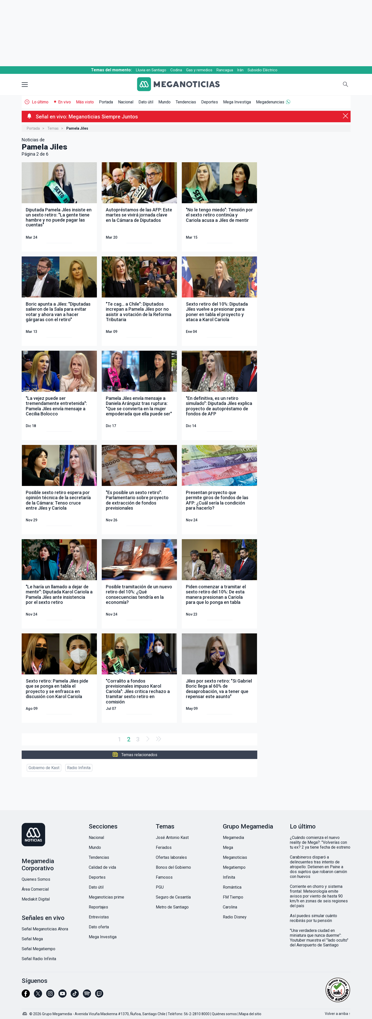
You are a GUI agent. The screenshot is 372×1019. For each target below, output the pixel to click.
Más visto (85, 102)
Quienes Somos (36, 879)
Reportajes (98, 907)
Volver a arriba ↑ (338, 1014)
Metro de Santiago (172, 907)
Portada (106, 102)
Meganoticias (235, 857)
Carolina (230, 907)
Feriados (164, 847)
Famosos (164, 877)
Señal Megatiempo (38, 948)
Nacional (125, 102)
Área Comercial (35, 889)
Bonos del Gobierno (173, 867)
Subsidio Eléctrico (262, 70)
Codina (176, 70)
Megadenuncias (270, 102)
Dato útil (145, 102)
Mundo (164, 102)
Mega (228, 847)
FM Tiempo (233, 897)
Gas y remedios (199, 70)
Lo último (40, 102)
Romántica (232, 887)
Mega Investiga (237, 102)
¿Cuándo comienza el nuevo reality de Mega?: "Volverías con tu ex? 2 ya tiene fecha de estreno (320, 842)
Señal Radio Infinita (39, 958)
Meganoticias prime (106, 897)
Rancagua (224, 70)
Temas (53, 128)
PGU (160, 887)
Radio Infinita (79, 767)
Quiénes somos (224, 1014)
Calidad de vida (102, 867)
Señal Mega (32, 938)
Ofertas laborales (171, 857)
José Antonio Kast (172, 837)
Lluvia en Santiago (151, 70)
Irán (240, 70)
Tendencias (186, 102)
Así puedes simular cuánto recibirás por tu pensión (313, 918)
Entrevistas (99, 917)
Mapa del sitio (250, 1014)
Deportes (209, 102)
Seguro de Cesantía (173, 897)
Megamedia (233, 837)
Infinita (229, 877)
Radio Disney (235, 917)
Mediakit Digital (36, 899)
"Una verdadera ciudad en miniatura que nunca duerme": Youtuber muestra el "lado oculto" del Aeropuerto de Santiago (319, 937)
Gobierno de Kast (44, 767)
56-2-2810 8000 (197, 1014)
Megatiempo (234, 867)
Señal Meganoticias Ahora (45, 929)
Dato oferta (99, 927)
